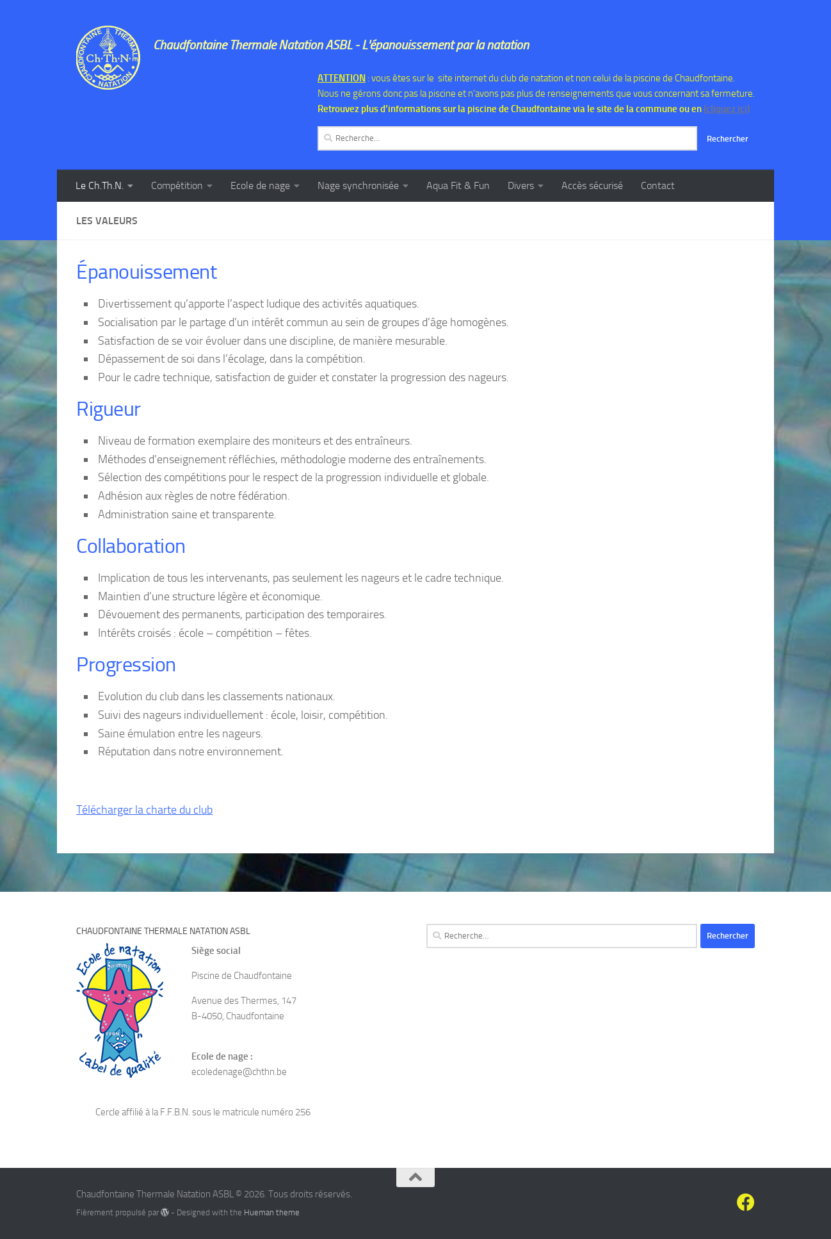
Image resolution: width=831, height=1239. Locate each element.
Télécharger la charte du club (144, 810)
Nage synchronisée (358, 185)
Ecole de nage (260, 185)
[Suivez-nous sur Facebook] (746, 1202)
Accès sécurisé (592, 185)
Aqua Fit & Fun (458, 185)
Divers (521, 185)
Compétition (177, 185)
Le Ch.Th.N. (100, 185)
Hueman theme (272, 1212)
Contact (658, 185)
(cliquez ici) (727, 109)
